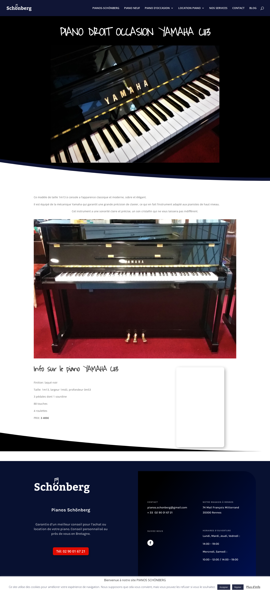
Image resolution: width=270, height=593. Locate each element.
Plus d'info (253, 587)
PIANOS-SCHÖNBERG (105, 8)
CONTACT (238, 8)
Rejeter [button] (237, 587)
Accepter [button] (224, 587)
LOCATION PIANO (189, 8)
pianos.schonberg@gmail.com (167, 507)
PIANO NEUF (132, 8)
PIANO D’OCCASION (157, 8)
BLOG (252, 8)
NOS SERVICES (218, 8)
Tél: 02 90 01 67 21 (70, 551)
